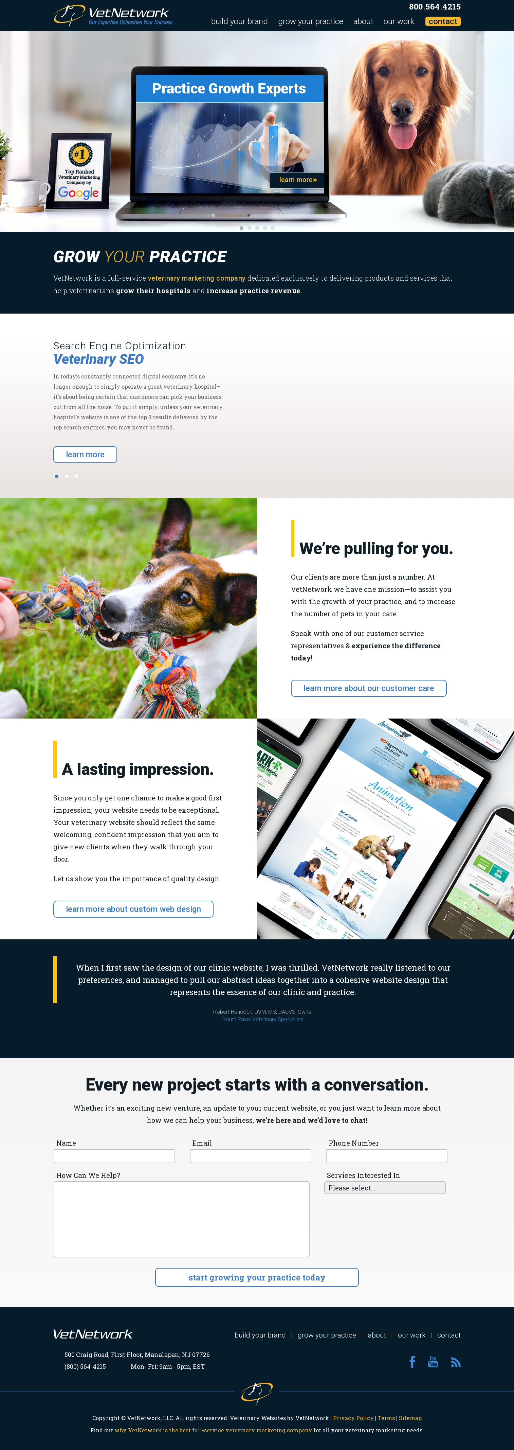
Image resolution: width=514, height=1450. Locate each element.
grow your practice (310, 21)
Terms (386, 1417)
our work (399, 21)
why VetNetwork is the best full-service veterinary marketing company (213, 1430)
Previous (10, 131)
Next (504, 131)
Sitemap (410, 1417)
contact (443, 21)
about (363, 21)
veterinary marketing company (197, 278)
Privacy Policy (353, 1417)
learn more (85, 454)
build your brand (239, 21)
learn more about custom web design (133, 909)
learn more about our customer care (369, 688)
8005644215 (435, 6)
